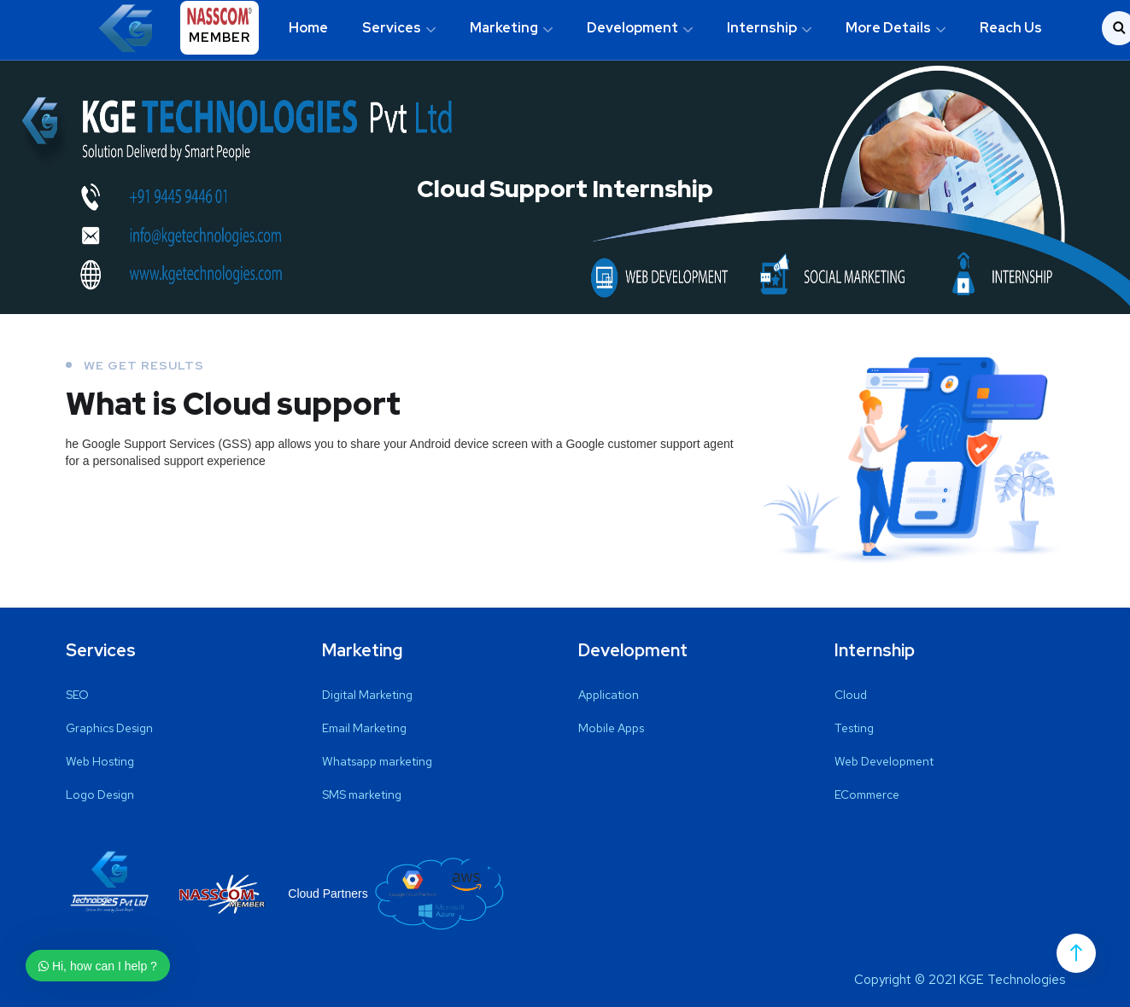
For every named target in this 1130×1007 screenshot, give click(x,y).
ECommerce (866, 794)
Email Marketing (364, 728)
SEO (77, 694)
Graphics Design (109, 728)
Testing (854, 728)
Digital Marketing (367, 694)
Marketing (504, 28)
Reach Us (1011, 28)
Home (308, 28)
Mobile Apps (611, 728)
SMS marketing (361, 794)
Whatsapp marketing (377, 761)
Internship (762, 28)
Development (632, 28)
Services (391, 28)
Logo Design (100, 794)
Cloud (850, 694)
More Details (888, 28)
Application (608, 694)
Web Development (884, 761)
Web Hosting (100, 761)
